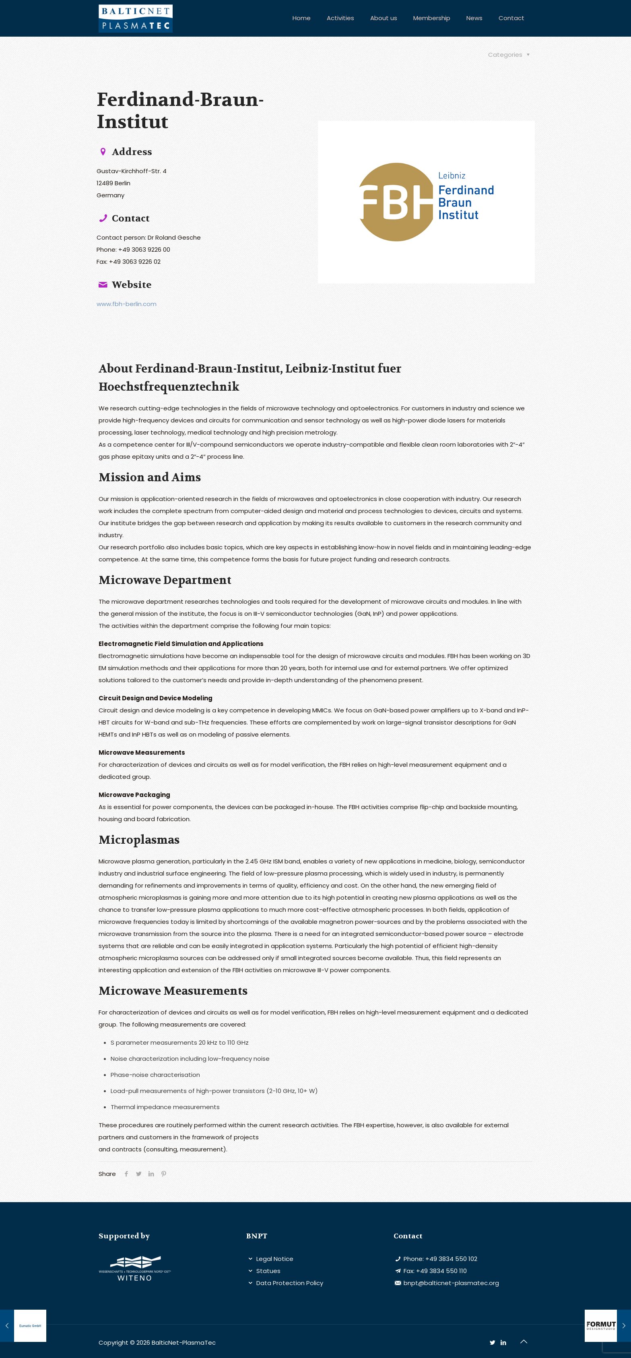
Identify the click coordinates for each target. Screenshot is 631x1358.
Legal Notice (274, 1258)
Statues (267, 1271)
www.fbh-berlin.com (127, 303)
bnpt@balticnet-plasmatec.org (450, 1283)
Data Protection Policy (289, 1283)
